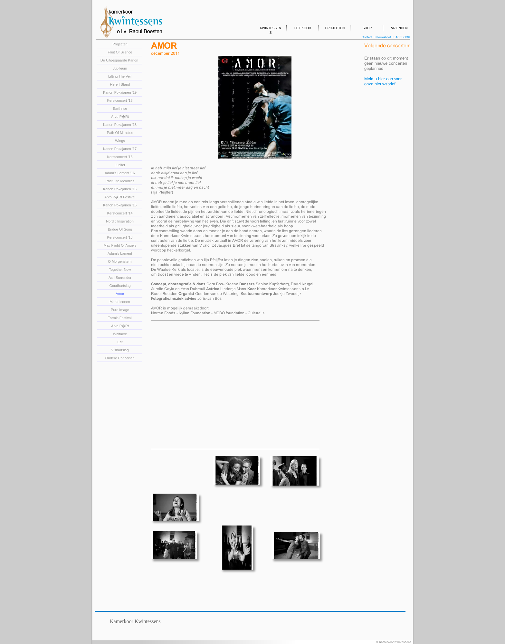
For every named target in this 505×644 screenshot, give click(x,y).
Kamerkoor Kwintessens (135, 621)
